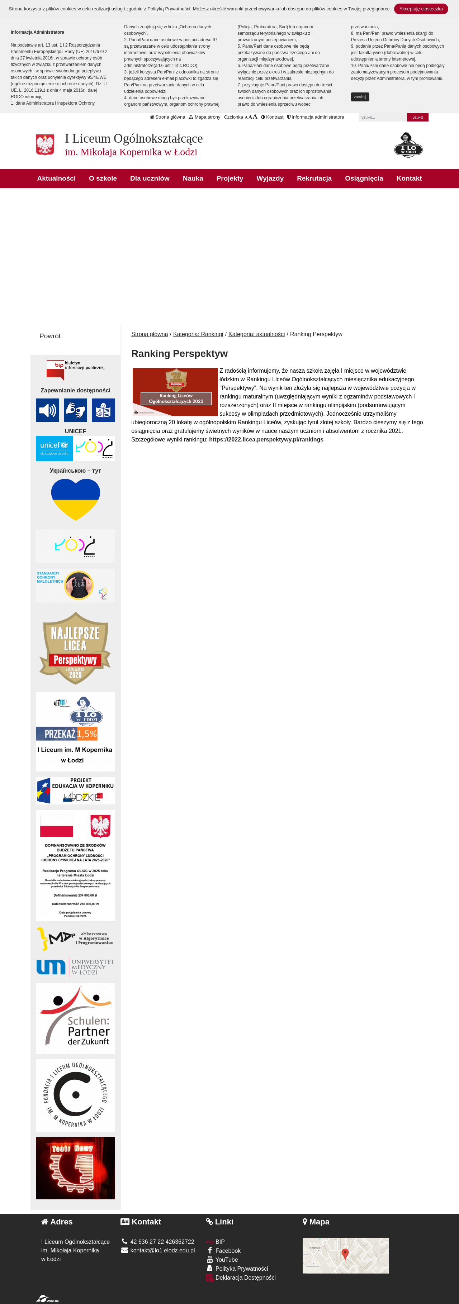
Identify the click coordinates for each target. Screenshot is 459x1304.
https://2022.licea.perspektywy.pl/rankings (266, 439)
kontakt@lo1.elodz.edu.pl (157, 1250)
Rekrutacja (314, 178)
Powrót (50, 336)
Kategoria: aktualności (256, 334)
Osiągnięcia (364, 178)
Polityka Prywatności (237, 1268)
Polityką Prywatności (168, 8)
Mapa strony (204, 117)
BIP (215, 1242)
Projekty (230, 178)
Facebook (223, 1250)
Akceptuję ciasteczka (421, 8)
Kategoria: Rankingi (198, 334)
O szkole (103, 178)
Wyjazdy (270, 178)
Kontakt (409, 178)
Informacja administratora (315, 117)
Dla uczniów (150, 178)
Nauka (193, 178)
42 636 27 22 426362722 (157, 1242)
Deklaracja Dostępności (241, 1278)
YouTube (222, 1259)
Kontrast (272, 117)
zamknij (360, 97)
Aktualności (56, 178)
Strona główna (167, 117)
